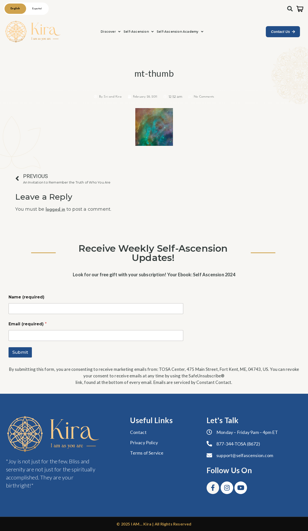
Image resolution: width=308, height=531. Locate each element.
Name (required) (26, 297)
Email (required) (28, 324)
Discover (110, 31)
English (15, 9)
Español (36, 9)
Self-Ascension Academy (180, 31)
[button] (110, 31)
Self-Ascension (139, 31)
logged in (55, 209)
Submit (20, 352)
